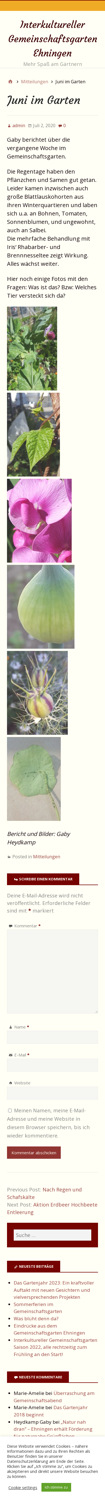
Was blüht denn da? (36, 1318)
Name (21, 1027)
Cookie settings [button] (22, 1487)
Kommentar (27, 925)
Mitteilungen (46, 857)
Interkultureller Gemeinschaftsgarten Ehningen (52, 39)
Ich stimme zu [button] (56, 1487)
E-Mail (21, 1055)
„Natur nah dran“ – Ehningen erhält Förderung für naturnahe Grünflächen (53, 1429)
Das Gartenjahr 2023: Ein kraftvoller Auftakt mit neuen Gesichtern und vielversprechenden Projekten (54, 1289)
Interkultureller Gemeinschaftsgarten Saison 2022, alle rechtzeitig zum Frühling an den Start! (55, 1347)
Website (22, 1083)
